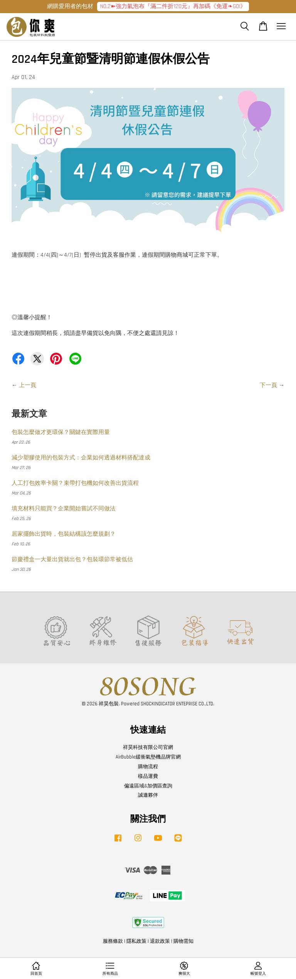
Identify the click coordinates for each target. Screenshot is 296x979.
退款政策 (160, 941)
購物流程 (148, 767)
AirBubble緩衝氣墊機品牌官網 (148, 757)
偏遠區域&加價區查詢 (148, 786)
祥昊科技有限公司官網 (148, 747)
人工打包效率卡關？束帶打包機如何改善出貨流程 (75, 483)
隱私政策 (136, 941)
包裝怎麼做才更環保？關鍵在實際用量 (61, 432)
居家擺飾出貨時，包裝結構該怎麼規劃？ (64, 534)
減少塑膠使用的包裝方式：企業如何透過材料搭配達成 (81, 457)
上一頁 (27, 385)
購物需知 (183, 941)
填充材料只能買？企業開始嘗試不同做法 (64, 508)
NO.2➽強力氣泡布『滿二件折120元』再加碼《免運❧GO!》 (173, 6)
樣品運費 (148, 776)
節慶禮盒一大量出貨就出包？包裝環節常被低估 (72, 559)
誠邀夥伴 (148, 795)
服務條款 (113, 941)
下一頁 (268, 385)
